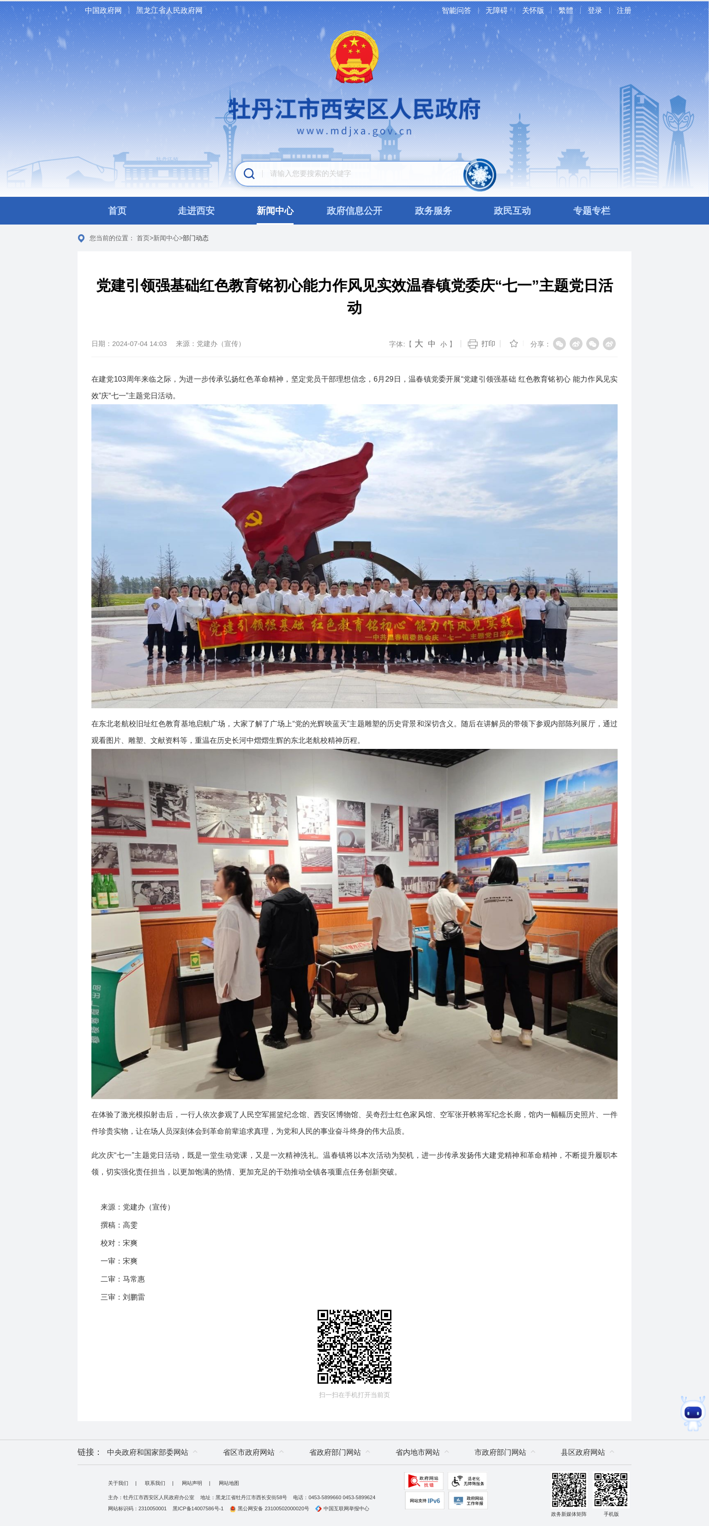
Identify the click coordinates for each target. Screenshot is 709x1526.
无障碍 (497, 10)
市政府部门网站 (500, 1452)
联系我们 (155, 1483)
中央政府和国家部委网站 (147, 1452)
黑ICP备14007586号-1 (198, 1508)
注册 (624, 10)
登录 (595, 10)
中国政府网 (103, 10)
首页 (143, 238)
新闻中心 (166, 238)
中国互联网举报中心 (342, 1508)
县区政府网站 (583, 1452)
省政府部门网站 (335, 1452)
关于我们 (118, 1483)
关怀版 (533, 10)
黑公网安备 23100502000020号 (269, 1508)
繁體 (566, 10)
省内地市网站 (418, 1452)
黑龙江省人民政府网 (169, 10)
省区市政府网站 (249, 1452)
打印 (488, 343)
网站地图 (229, 1483)
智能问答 (456, 10)
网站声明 (192, 1483)
